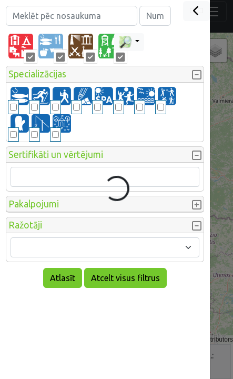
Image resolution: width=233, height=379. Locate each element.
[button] (105, 74)
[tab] (21, 46)
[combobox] (105, 177)
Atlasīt (62, 278)
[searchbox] (20, 177)
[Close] (196, 11)
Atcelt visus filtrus (125, 278)
